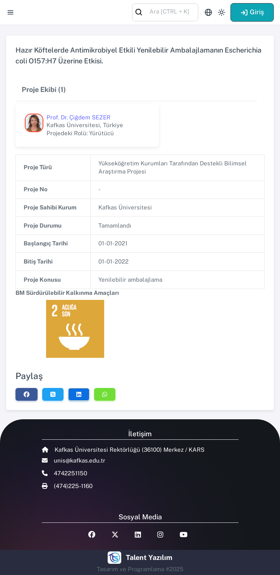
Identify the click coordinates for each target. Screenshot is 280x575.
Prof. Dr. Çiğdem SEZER (78, 117)
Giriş (252, 12)
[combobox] (165, 11)
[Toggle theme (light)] (221, 12)
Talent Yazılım (149, 557)
